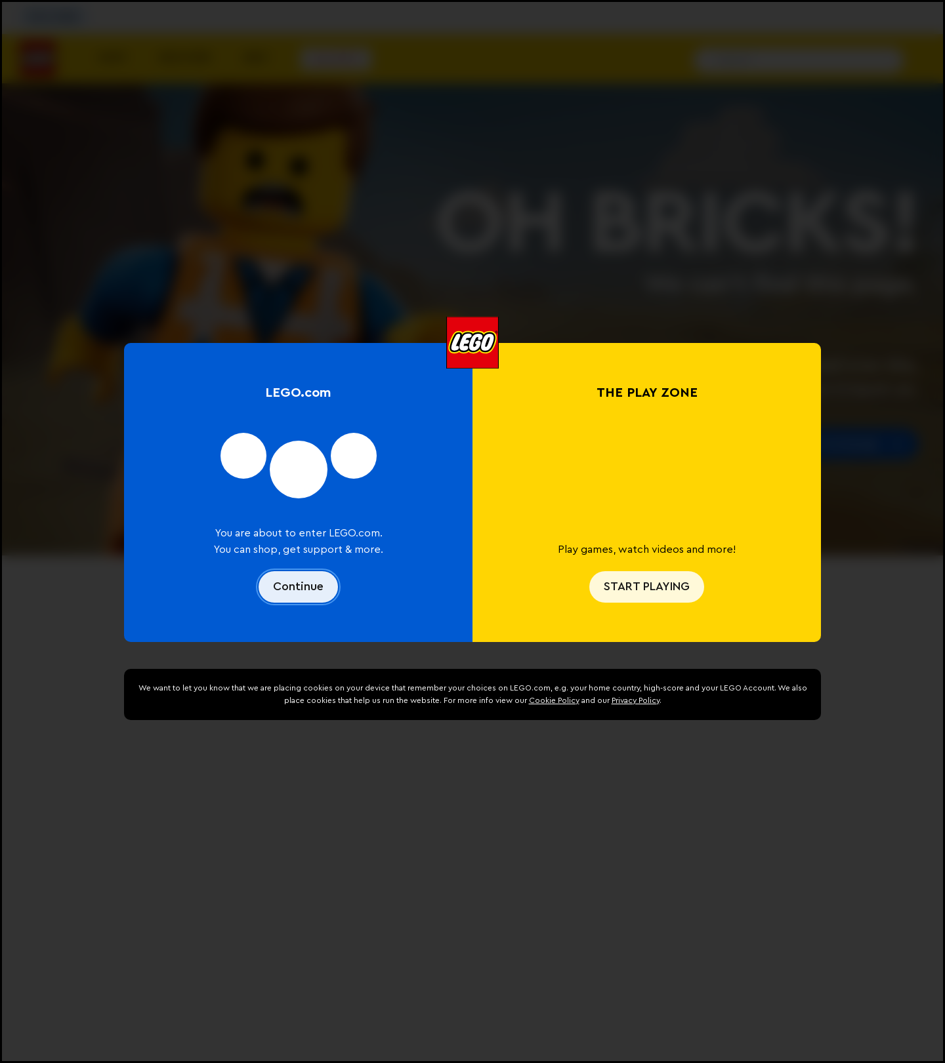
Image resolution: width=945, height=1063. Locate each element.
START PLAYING (647, 586)
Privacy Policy (636, 700)
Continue (298, 586)
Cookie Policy (554, 700)
